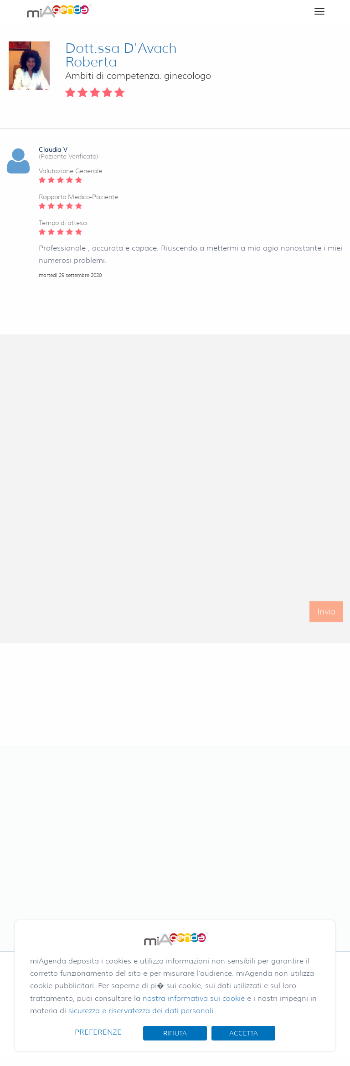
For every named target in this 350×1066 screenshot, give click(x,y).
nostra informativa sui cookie (194, 998)
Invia (326, 616)
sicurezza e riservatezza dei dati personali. (141, 1010)
